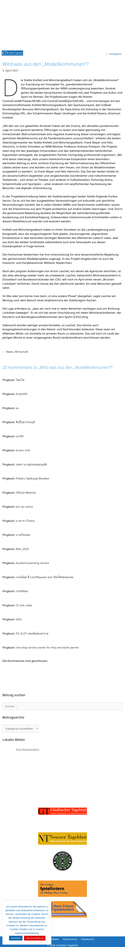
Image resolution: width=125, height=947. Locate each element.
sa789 (19, 436)
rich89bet (22, 591)
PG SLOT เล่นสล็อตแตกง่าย (32, 633)
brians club (23, 450)
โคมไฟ (20, 380)
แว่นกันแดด (23, 535)
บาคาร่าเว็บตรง (25, 521)
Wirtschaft (21, 352)
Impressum (87, 939)
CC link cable (24, 605)
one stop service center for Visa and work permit (47, 647)
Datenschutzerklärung (34, 938)
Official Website (26, 492)
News (9, 352)
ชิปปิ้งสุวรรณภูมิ (25, 422)
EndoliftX (21, 394)
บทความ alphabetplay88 (31, 464)
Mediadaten (52, 939)
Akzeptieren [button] (16, 938)
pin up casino (24, 506)
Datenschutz (70, 939)
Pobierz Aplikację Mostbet (32, 478)
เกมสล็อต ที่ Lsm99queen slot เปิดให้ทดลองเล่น (44, 577)
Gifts (19, 619)
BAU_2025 (22, 549)
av (17, 408)
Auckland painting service (32, 563)
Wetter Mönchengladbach (27, 749)
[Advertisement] (62, 24)
